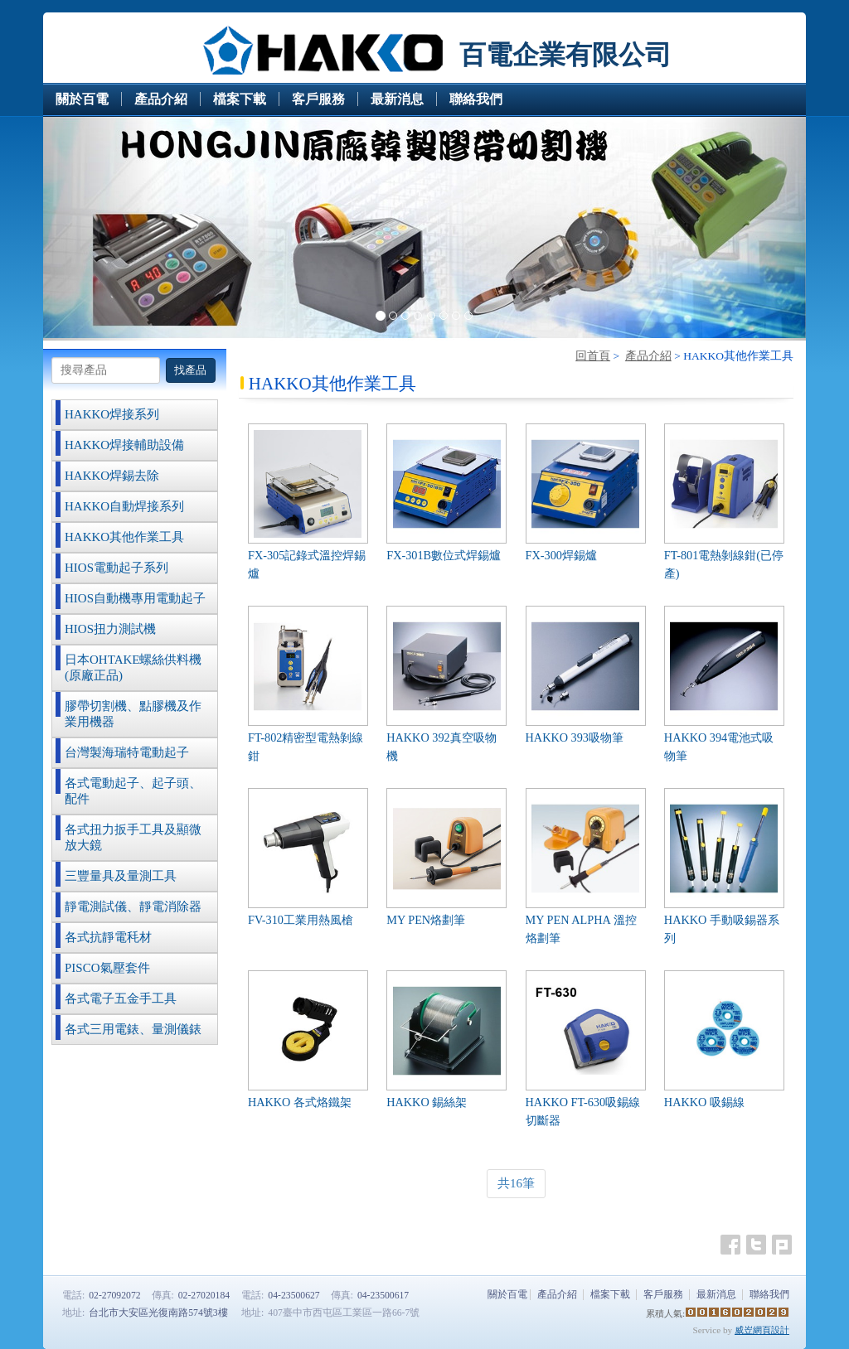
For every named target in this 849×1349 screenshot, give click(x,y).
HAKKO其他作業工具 (124, 537)
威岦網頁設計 (762, 1330)
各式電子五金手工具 (121, 998)
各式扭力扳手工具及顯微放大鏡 (133, 837)
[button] (100, 229)
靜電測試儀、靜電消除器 (133, 906)
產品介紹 (648, 356)
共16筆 (516, 1183)
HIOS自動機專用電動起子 (135, 598)
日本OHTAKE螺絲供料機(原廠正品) (133, 667)
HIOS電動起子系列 (116, 567)
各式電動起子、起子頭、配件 (133, 790)
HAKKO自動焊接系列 (124, 506)
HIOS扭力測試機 (110, 629)
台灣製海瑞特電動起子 (127, 752)
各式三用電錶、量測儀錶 (133, 1029)
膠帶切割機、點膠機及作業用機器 (133, 713)
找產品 (190, 370)
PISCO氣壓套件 (107, 967)
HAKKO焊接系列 (112, 414)
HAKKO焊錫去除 (112, 475)
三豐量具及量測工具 (121, 875)
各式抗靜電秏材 (108, 937)
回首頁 (592, 356)
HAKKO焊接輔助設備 (124, 445)
